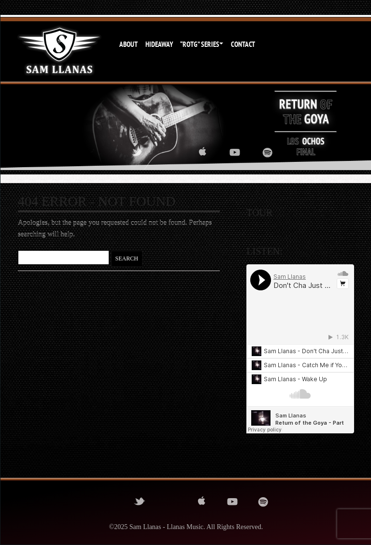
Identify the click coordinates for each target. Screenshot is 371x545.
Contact (243, 44)
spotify (267, 152)
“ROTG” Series (199, 44)
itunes (202, 152)
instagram (169, 152)
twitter (137, 152)
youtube (235, 152)
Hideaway (159, 44)
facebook (104, 152)
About (128, 44)
